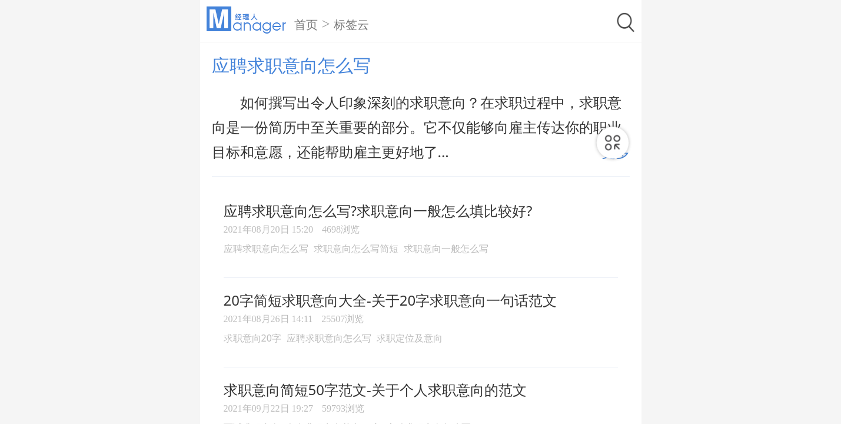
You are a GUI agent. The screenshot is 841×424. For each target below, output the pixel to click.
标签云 (351, 24)
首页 (306, 24)
